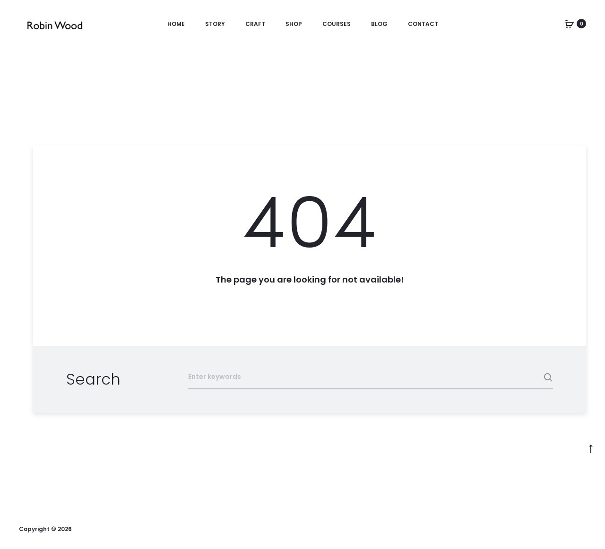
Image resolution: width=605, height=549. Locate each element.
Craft (255, 24)
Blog (379, 24)
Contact (423, 24)
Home (176, 24)
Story (215, 24)
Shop (293, 24)
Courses (336, 24)
